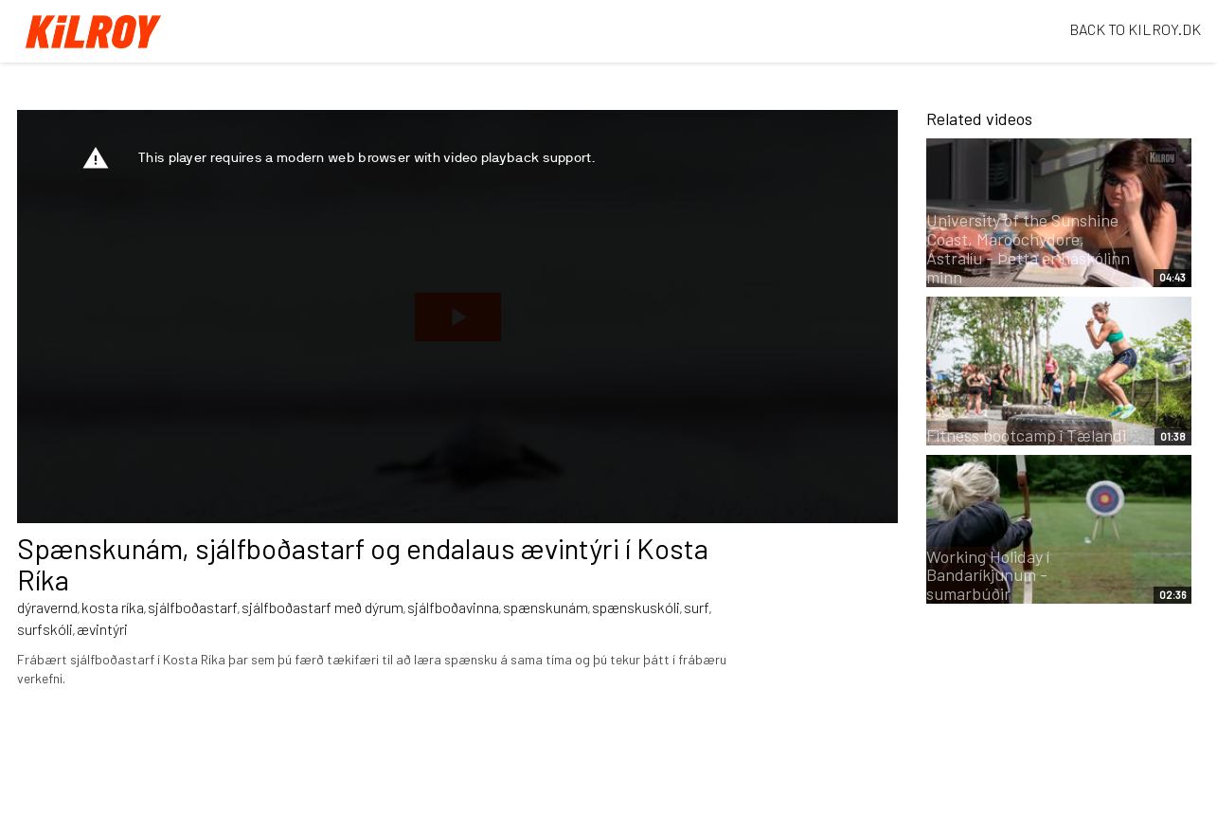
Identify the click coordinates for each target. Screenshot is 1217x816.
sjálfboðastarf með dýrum (322, 607)
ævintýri (102, 629)
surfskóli (45, 629)
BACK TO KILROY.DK (1135, 29)
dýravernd (47, 607)
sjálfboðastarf (193, 607)
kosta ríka (112, 607)
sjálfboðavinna (453, 607)
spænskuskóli (636, 607)
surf (696, 607)
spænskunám (545, 607)
